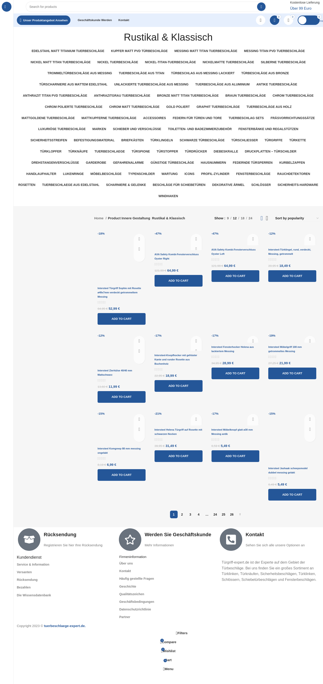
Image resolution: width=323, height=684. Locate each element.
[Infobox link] (300, 9)
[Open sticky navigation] (44, 24)
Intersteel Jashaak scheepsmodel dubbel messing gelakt (288, 479)
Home (99, 222)
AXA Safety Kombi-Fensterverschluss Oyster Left (233, 258)
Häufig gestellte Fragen (136, 589)
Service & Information (33, 575)
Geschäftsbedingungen (136, 612)
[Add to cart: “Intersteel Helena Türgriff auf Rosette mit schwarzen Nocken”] (178, 470)
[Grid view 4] (267, 223)
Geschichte (127, 597)
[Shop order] (297, 223)
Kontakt (255, 545)
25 (223, 525)
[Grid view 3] (262, 223)
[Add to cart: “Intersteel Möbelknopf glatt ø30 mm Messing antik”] (236, 466)
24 (215, 525)
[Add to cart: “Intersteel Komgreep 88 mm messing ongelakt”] (120, 485)
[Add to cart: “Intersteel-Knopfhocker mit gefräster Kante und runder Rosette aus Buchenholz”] (178, 391)
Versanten (24, 582)
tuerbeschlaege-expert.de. (65, 636)
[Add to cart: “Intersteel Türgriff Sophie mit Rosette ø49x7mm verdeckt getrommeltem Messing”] (120, 320)
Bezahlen (24, 598)
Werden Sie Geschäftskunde (178, 545)
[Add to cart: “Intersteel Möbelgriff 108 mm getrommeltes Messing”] (294, 379)
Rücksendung (60, 545)
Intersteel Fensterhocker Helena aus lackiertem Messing (232, 357)
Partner (124, 628)
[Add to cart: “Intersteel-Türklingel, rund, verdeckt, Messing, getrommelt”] (294, 284)
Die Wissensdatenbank (34, 606)
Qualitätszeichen (131, 604)
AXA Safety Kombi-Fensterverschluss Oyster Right (175, 263)
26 (232, 525)
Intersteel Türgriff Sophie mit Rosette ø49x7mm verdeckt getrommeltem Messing (119, 293)
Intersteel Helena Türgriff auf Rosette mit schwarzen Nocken (177, 444)
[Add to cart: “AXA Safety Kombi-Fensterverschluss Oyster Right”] (178, 289)
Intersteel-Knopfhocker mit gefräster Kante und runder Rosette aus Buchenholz (176, 365)
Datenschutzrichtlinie (135, 620)
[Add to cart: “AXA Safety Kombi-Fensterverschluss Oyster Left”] (236, 284)
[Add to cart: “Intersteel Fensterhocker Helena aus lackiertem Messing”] (236, 383)
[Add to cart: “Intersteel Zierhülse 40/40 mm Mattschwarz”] (120, 402)
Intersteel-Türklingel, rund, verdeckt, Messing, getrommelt (291, 258)
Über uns (126, 574)
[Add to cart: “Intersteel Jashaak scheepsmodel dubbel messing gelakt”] (294, 505)
